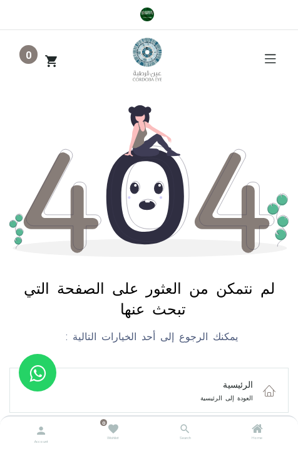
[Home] (257, 430)
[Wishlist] (113, 428)
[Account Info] (41, 429)
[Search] (185, 430)
